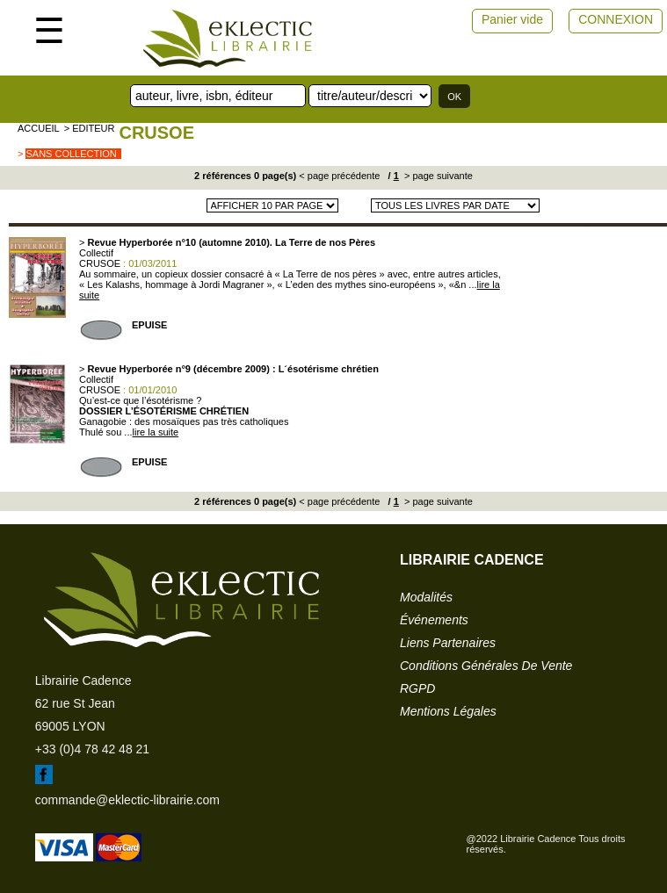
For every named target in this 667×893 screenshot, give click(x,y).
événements (434, 620)
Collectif (96, 253)
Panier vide (512, 19)
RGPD (417, 688)
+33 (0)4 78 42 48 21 (92, 749)
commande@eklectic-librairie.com (127, 800)
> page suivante (437, 175)
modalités (426, 597)
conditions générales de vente (486, 666)
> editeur (89, 128)
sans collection (70, 153)
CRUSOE (156, 132)
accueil (39, 128)
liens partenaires (448, 643)
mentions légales (448, 711)
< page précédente (339, 175)
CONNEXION (615, 19)
